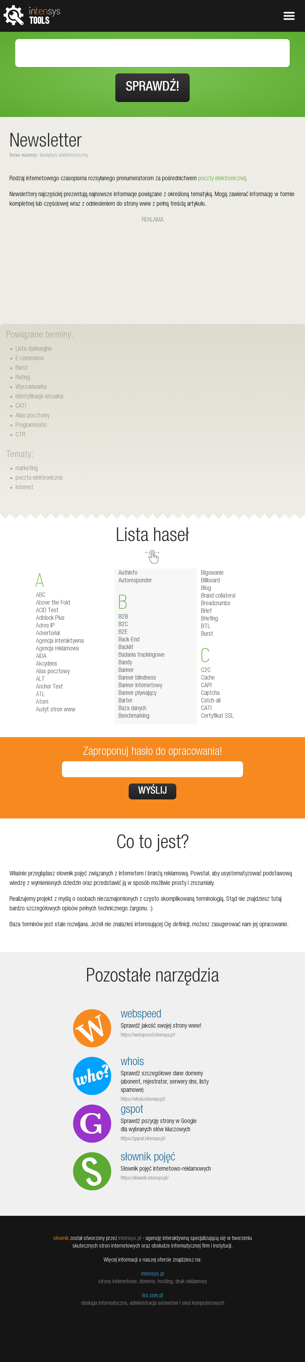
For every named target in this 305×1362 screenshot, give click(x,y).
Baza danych (132, 709)
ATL (40, 695)
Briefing (209, 619)
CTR (20, 435)
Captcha (210, 693)
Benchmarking (134, 716)
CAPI (206, 686)
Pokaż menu (289, 16)
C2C (206, 670)
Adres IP (45, 626)
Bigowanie (212, 573)
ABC (40, 595)
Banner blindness (137, 678)
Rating (23, 378)
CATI (21, 406)
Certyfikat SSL (217, 716)
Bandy (125, 663)
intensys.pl (152, 1274)
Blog (206, 588)
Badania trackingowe (142, 655)
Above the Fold (53, 603)
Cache (208, 678)
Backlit (126, 648)
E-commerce (30, 359)
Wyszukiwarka (31, 387)
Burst (22, 368)
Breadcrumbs (215, 604)
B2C (123, 625)
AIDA (41, 657)
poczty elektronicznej (222, 179)
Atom (42, 702)
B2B (123, 617)
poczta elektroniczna (39, 478)
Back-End (129, 640)
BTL (205, 627)
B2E (123, 632)
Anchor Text (49, 687)
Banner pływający (137, 693)
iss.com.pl (152, 1296)
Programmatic (31, 425)
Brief (206, 611)
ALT (40, 679)
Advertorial (48, 634)
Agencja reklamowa (57, 649)
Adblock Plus (50, 618)
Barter (125, 701)
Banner (126, 670)
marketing (27, 469)
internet (24, 488)
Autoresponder (135, 581)
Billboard (210, 581)
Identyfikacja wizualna (39, 397)
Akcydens (46, 664)
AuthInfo (128, 573)
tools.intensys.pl (32, 15)
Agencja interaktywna (60, 641)
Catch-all (210, 701)
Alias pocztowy (32, 416)
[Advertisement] (152, 269)
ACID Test (47, 611)
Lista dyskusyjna (33, 349)
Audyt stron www (55, 710)
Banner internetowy (140, 686)
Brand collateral (218, 596)
